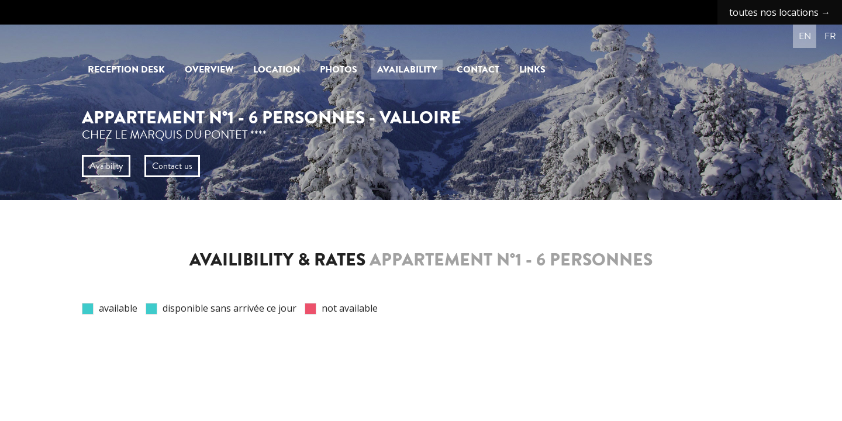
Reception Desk (126, 70)
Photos (338, 70)
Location (276, 70)
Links (532, 70)
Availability (407, 70)
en (805, 36)
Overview (209, 70)
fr (830, 36)
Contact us (172, 166)
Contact (478, 70)
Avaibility (106, 166)
